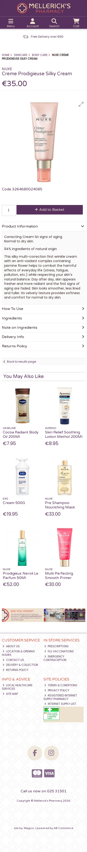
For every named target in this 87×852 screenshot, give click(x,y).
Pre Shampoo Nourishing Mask (60, 505)
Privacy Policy (56, 690)
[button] (81, 104)
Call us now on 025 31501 (44, 791)
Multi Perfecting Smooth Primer (59, 575)
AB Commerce (63, 828)
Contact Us (13, 660)
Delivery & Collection (20, 665)
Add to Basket (49, 209)
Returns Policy (15, 670)
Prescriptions (56, 646)
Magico (29, 828)
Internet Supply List (60, 704)
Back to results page (21, 362)
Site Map (10, 694)
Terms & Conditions (60, 685)
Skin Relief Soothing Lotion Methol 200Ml (63, 434)
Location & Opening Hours (18, 653)
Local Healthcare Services (17, 686)
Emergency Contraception (54, 658)
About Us (11, 646)
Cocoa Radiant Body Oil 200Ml (21, 434)
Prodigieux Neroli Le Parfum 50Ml (20, 575)
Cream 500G (14, 503)
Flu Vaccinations (59, 651)
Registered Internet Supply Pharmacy (60, 697)
